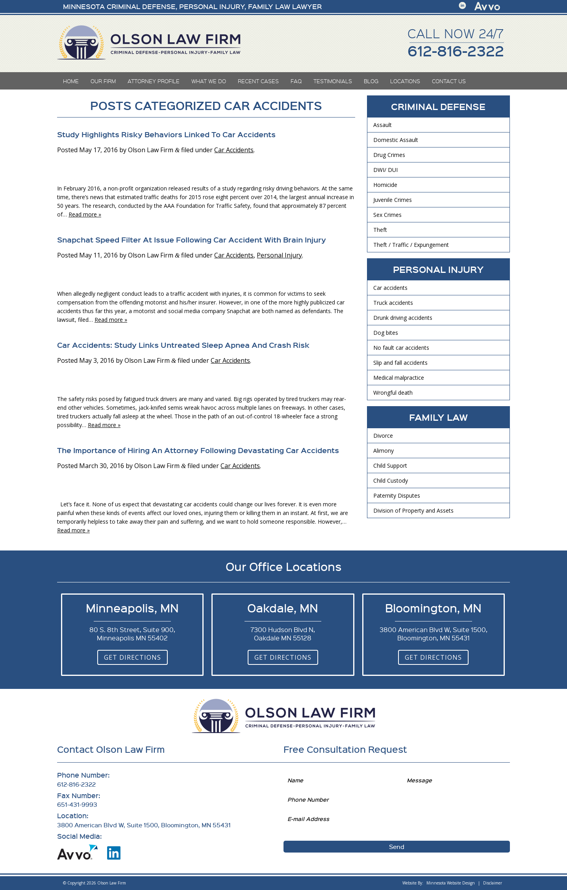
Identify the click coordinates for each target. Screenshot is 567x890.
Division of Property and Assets (413, 510)
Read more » (85, 214)
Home (71, 80)
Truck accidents (393, 302)
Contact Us (449, 80)
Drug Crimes (389, 155)
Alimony (383, 450)
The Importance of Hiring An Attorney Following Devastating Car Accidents (198, 450)
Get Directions (132, 657)
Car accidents (390, 287)
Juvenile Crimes (392, 199)
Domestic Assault (395, 140)
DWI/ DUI (385, 170)
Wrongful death (393, 392)
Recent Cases (258, 80)
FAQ (296, 80)
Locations (405, 80)
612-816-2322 (456, 50)
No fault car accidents (401, 347)
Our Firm (103, 80)
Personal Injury (279, 255)
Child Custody (390, 480)
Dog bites (385, 332)
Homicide (385, 184)
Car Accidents (234, 150)
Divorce (383, 435)
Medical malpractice (398, 377)
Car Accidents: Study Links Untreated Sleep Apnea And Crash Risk (183, 345)
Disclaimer (492, 883)
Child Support (390, 465)
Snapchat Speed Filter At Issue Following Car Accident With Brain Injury (191, 239)
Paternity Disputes (396, 495)
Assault (382, 125)
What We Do (208, 80)
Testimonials (332, 80)
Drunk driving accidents (402, 317)
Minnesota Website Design (450, 883)
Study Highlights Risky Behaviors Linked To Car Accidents (166, 134)
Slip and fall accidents (400, 362)
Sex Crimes (387, 214)
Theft (380, 229)
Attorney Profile (154, 80)
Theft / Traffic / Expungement (411, 244)
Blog (371, 80)
